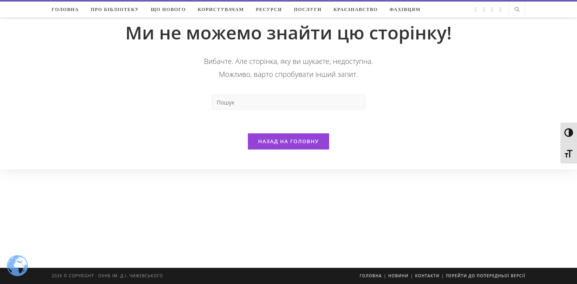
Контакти (427, 275)
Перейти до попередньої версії (485, 275)
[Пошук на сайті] (517, 10)
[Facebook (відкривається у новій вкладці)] (484, 10)
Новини (398, 275)
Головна (371, 275)
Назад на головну (288, 141)
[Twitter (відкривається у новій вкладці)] (476, 10)
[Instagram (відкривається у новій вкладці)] (492, 10)
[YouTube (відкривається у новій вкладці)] (500, 10)
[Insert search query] (288, 102)
